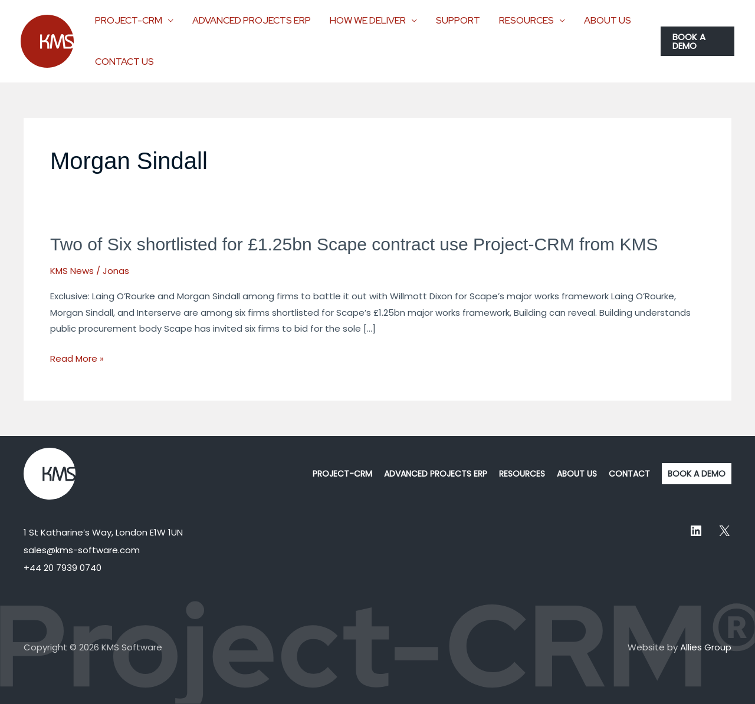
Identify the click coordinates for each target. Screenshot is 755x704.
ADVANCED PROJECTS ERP (251, 20)
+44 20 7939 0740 (62, 567)
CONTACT (629, 474)
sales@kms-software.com (82, 550)
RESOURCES (526, 20)
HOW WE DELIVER (368, 20)
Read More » (77, 359)
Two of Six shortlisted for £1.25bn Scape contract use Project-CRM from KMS (354, 244)
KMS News (72, 271)
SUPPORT (458, 20)
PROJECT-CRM (128, 20)
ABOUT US (607, 20)
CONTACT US (124, 61)
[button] (697, 41)
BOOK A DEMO (697, 474)
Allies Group (705, 647)
